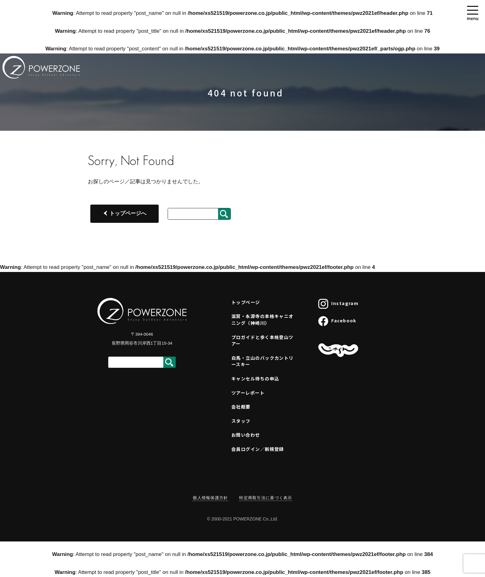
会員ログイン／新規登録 (257, 449)
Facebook (337, 321)
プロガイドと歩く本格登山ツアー (262, 340)
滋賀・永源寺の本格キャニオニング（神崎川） (262, 319)
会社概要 (241, 406)
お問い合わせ (245, 434)
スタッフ (241, 421)
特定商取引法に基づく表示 (265, 497)
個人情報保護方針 (210, 497)
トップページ (245, 302)
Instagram (338, 304)
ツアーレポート (247, 392)
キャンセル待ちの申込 (255, 378)
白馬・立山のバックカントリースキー (262, 361)
